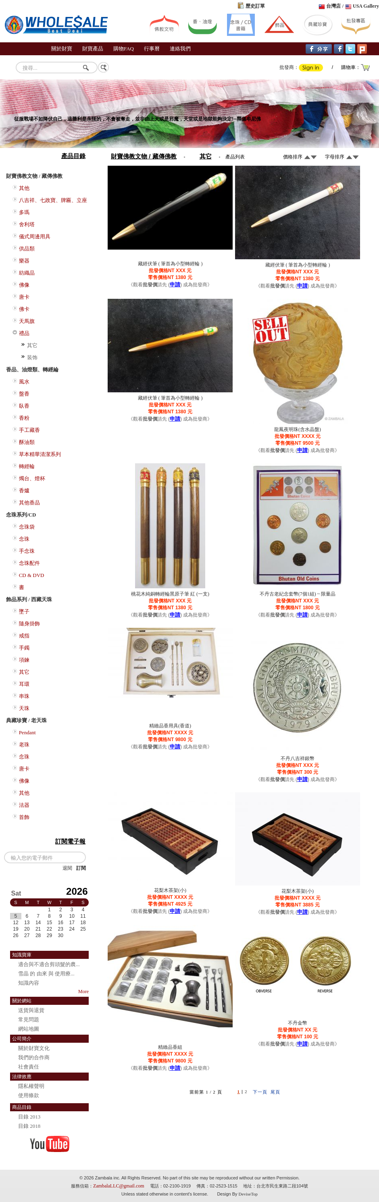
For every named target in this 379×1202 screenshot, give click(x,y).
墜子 (24, 611)
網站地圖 (28, 1029)
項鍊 (24, 660)
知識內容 (28, 983)
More (83, 991)
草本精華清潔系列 (40, 454)
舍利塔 (27, 224)
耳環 (24, 684)
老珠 (24, 745)
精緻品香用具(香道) (170, 726)
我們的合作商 (34, 1057)
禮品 (24, 333)
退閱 (67, 868)
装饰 (32, 357)
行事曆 (152, 49)
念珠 (24, 539)
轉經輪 (27, 466)
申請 (175, 284)
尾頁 (275, 1092)
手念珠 (27, 551)
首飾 (24, 817)
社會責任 (28, 1067)
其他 (24, 188)
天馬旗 (27, 321)
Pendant (27, 732)
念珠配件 (29, 563)
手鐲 (24, 648)
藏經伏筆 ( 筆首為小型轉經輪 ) (170, 264)
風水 (24, 382)
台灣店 (333, 6)
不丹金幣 (297, 1023)
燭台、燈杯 (32, 478)
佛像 (24, 285)
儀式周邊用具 (34, 236)
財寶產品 (92, 49)
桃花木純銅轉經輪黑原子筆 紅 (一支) (170, 594)
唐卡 (24, 297)
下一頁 (260, 1092)
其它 (32, 345)
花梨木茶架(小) (170, 890)
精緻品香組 (170, 1047)
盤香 (24, 394)
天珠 (24, 708)
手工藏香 (29, 430)
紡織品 (27, 273)
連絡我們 (180, 49)
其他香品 (29, 503)
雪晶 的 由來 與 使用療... (46, 974)
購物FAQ (123, 49)
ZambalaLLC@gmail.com (118, 1186)
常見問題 (28, 1020)
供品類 (27, 249)
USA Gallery (366, 6)
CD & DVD (31, 575)
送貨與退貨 (31, 1010)
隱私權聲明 (31, 1086)
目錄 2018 (29, 1126)
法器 (24, 805)
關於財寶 (61, 49)
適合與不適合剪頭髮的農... (49, 964)
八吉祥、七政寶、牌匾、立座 (53, 200)
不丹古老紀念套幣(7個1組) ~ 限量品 (297, 594)
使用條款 (28, 1095)
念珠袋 (27, 527)
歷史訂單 (255, 6)
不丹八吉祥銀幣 (297, 758)
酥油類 (27, 442)
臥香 (24, 406)
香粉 (24, 418)
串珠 (24, 696)
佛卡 (24, 309)
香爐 (24, 490)
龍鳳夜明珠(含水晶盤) (297, 429)
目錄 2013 (29, 1117)
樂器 (24, 261)
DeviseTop (248, 1194)
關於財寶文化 (34, 1048)
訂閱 (81, 868)
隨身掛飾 (29, 624)
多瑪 (24, 212)
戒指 (24, 636)
